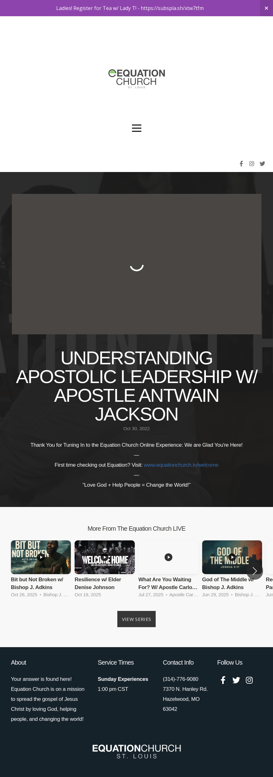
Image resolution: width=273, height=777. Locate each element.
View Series (136, 619)
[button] (255, 571)
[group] (41, 571)
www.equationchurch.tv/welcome (181, 465)
